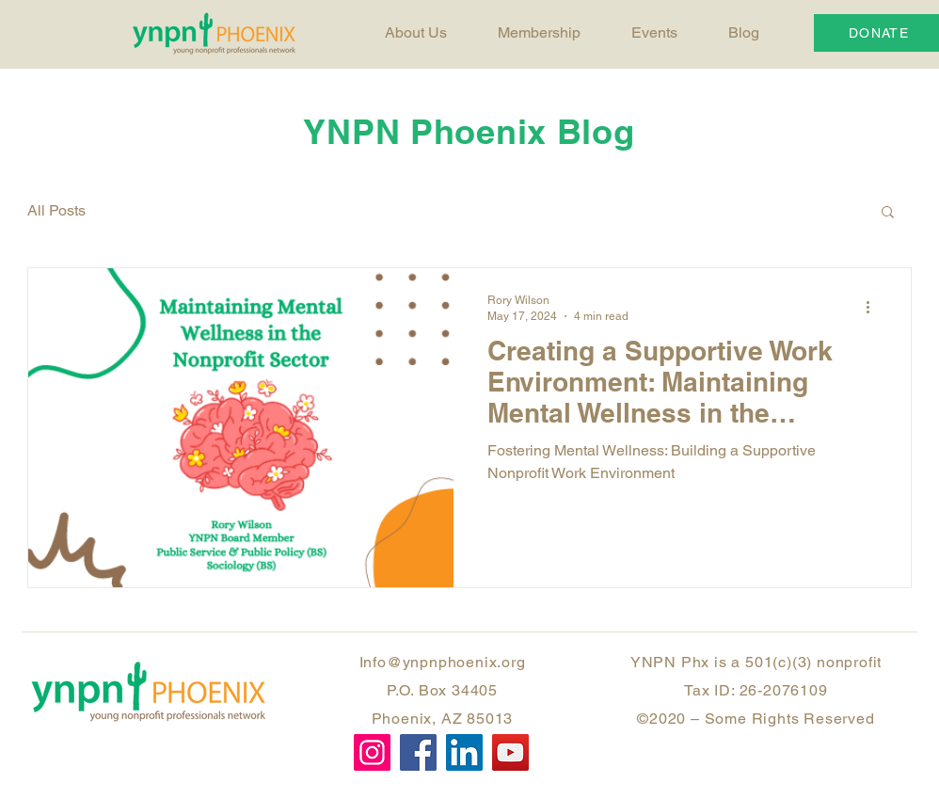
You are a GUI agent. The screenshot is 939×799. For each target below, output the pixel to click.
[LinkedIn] (464, 752)
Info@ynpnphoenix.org (442, 662)
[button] (888, 213)
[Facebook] (418, 752)
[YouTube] (510, 752)
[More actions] (874, 307)
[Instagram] (372, 752)
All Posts (56, 210)
